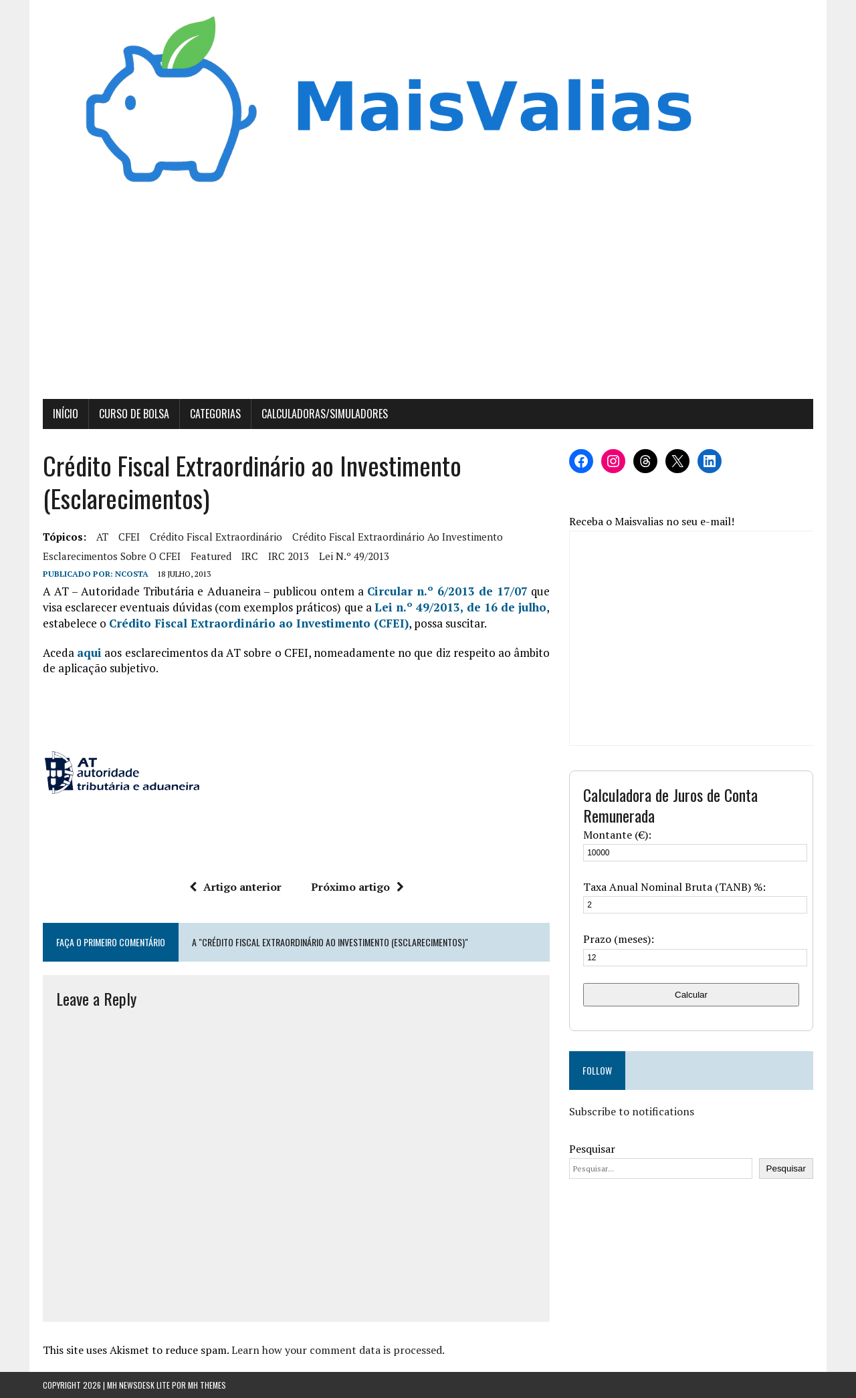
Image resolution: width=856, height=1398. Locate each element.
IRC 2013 (288, 556)
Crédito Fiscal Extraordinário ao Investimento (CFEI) (259, 623)
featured (211, 556)
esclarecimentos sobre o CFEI (112, 556)
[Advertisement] (428, 298)
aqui (89, 652)
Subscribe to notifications (631, 1111)
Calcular (691, 995)
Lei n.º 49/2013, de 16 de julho (460, 607)
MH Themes (207, 1385)
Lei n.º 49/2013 (354, 556)
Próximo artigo (357, 886)
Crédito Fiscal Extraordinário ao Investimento (397, 536)
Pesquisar (592, 1148)
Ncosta (131, 574)
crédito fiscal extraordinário (216, 536)
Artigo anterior (235, 886)
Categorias (215, 414)
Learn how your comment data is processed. (338, 1350)
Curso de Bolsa (134, 414)
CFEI (129, 536)
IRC (249, 556)
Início (65, 414)
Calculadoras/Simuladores (324, 414)
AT (102, 536)
